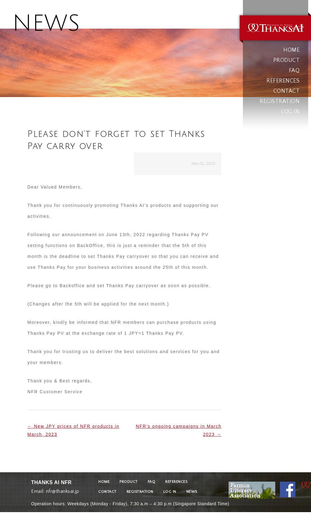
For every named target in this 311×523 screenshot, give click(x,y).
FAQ (294, 71)
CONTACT (286, 91)
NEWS (191, 492)
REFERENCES (283, 81)
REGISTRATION (279, 101)
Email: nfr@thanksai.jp (55, 489)
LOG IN (290, 112)
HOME (291, 50)
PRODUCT (286, 60)
